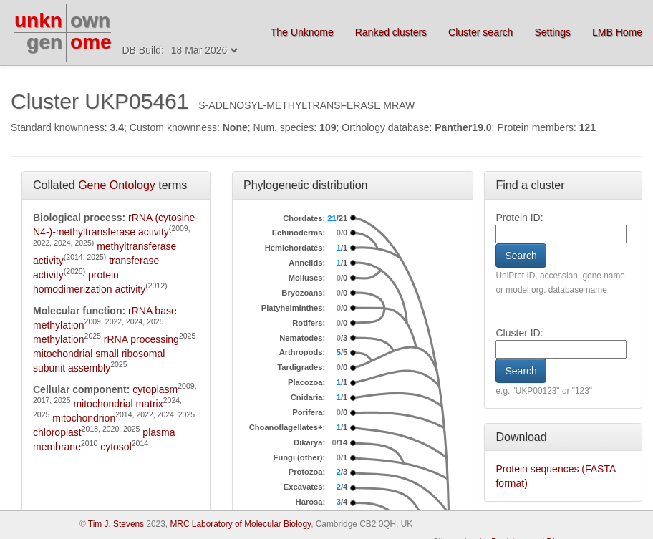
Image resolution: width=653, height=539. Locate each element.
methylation (58, 339)
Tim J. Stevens (116, 524)
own (90, 20)
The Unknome (302, 32)
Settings (552, 32)
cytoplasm (155, 389)
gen (44, 42)
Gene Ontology (116, 185)
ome (91, 42)
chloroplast (57, 432)
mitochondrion (83, 418)
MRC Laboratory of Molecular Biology (240, 524)
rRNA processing (141, 339)
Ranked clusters (391, 32)
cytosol (116, 446)
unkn (38, 20)
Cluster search (480, 32)
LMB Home (617, 32)
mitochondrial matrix (118, 403)
